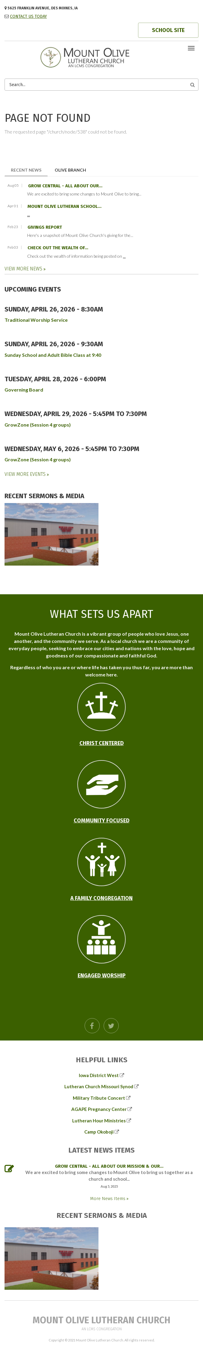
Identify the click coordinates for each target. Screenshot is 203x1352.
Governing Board (24, 389)
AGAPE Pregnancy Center (99, 1109)
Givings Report (44, 227)
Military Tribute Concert (99, 1098)
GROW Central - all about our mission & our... (109, 1166)
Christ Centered (101, 743)
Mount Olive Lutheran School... (64, 206)
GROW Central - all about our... (65, 186)
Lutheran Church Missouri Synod (98, 1086)
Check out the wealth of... (57, 247)
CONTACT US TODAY (28, 16)
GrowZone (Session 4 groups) (38, 425)
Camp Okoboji (99, 1131)
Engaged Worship (102, 975)
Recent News (29, 170)
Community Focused (102, 820)
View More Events (26, 474)
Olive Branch (70, 170)
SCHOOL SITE (168, 30)
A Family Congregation (101, 898)
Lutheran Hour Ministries (99, 1120)
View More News (24, 269)
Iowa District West (99, 1075)
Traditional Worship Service (36, 320)
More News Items (108, 1198)
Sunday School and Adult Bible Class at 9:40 (53, 355)
